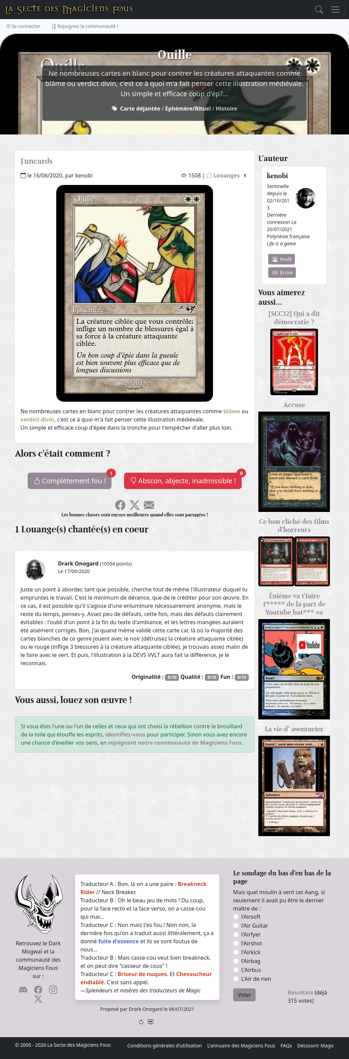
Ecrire (283, 272)
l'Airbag (250, 961)
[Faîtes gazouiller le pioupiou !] (135, 507)
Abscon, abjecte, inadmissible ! (186, 479)
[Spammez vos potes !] (149, 507)
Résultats (300, 992)
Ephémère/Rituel (188, 108)
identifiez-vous (125, 734)
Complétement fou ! (72, 479)
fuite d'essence (118, 941)
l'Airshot (251, 943)
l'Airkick (250, 952)
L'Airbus (251, 970)
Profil (282, 259)
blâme (231, 411)
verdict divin (37, 419)
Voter (244, 995)
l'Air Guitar (254, 925)
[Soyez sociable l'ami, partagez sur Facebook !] (120, 507)
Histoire (226, 108)
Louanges (228, 175)
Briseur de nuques (142, 974)
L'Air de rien (256, 979)
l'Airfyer (251, 934)
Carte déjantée (140, 108)
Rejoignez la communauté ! (84, 26)
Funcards (36, 161)
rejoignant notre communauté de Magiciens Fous (175, 742)
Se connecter (23, 26)
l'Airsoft (250, 916)
